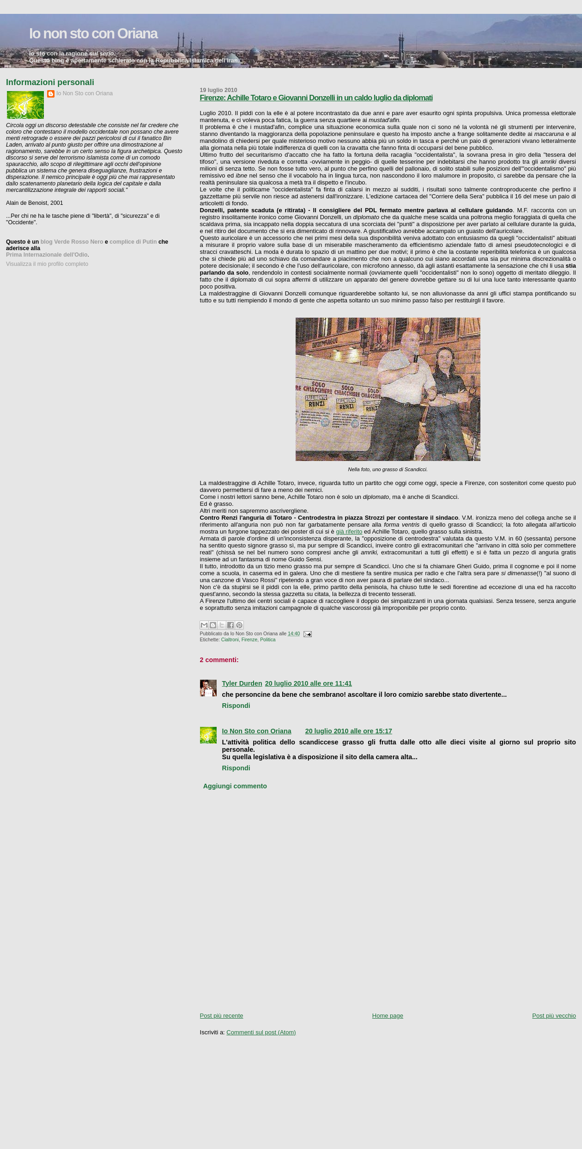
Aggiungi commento (235, 786)
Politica (268, 639)
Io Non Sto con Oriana (256, 731)
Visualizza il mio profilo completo (47, 264)
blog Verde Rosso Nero (72, 242)
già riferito (349, 531)
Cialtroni (230, 639)
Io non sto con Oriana (93, 33)
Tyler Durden (242, 683)
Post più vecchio (554, 1015)
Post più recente (221, 1015)
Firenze (250, 639)
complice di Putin (133, 242)
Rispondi (236, 705)
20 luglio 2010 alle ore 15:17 (348, 731)
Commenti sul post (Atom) (261, 1032)
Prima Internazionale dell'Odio (46, 255)
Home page (387, 1015)
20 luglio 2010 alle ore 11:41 (308, 683)
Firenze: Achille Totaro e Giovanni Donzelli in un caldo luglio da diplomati (316, 97)
